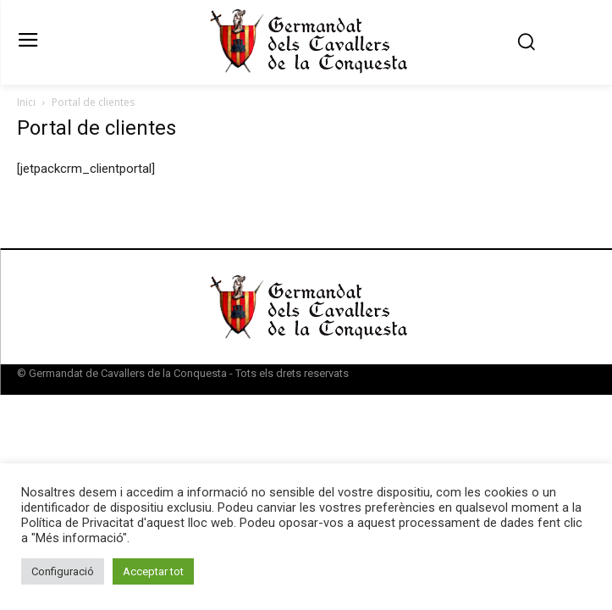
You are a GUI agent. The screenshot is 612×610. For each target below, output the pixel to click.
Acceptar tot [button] (153, 571)
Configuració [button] (62, 571)
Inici (26, 102)
